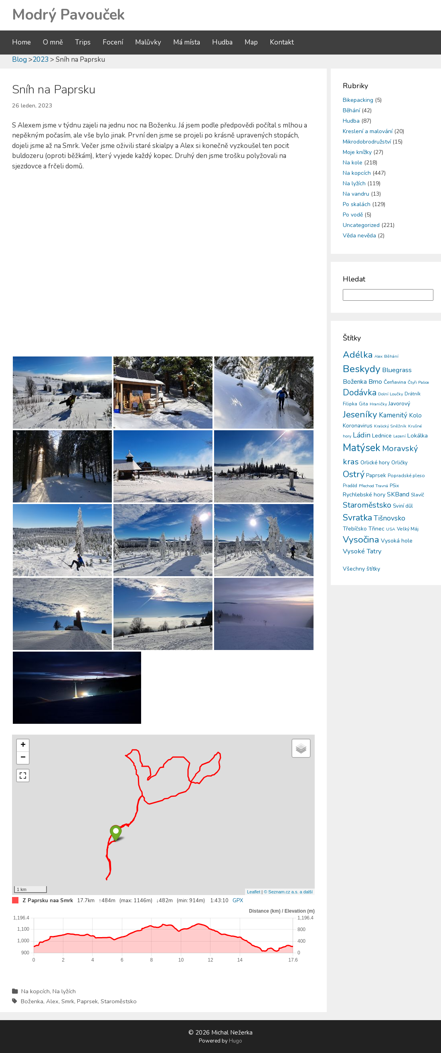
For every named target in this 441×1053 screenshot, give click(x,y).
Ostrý (353, 474)
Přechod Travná (373, 486)
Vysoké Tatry (362, 551)
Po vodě (353, 215)
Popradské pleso (406, 475)
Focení (113, 42)
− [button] (23, 758)
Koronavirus (357, 425)
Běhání (351, 110)
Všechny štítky (361, 569)
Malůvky (148, 42)
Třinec (376, 529)
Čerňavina (395, 382)
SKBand (398, 494)
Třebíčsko (355, 529)
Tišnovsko (389, 518)
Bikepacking (358, 100)
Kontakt (282, 42)
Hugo (235, 1041)
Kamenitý (393, 415)
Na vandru (356, 194)
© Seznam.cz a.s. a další (288, 891)
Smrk (67, 1001)
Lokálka (417, 435)
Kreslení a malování (367, 131)
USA (390, 529)
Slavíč (417, 494)
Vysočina (361, 539)
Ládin (361, 435)
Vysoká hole (397, 541)
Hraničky (378, 404)
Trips (83, 42)
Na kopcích (35, 991)
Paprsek (87, 1001)
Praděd (350, 486)
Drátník (413, 394)
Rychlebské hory (364, 494)
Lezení (399, 436)
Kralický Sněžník (390, 426)
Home (21, 42)
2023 (40, 59)
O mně (53, 42)
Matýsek (361, 448)
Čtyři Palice (418, 382)
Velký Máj (408, 529)
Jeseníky (360, 414)
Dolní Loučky (390, 394)
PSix (394, 485)
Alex (52, 1001)
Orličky (399, 462)
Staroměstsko (119, 1001)
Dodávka (359, 392)
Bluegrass (397, 370)
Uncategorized (361, 225)
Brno (375, 381)
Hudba (222, 42)
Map (251, 42)
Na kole (352, 162)
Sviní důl (403, 506)
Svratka (357, 518)
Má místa (186, 42)
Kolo (415, 415)
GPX (238, 900)
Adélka (358, 354)
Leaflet (253, 891)
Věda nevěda (359, 235)
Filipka (350, 404)
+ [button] (23, 745)
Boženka (32, 1001)
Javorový (399, 403)
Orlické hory (375, 462)
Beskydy (361, 369)
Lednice (382, 435)
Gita (363, 404)
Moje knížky (357, 152)
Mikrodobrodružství (367, 142)
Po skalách (356, 204)
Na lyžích (64, 991)
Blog (19, 59)
